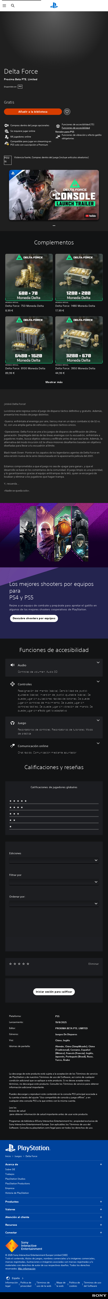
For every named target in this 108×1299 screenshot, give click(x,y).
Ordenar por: (17, 896)
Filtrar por (15, 875)
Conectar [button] (54, 1232)
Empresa (9, 1188)
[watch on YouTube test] (90, 215)
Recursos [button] (54, 1225)
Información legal (11, 1284)
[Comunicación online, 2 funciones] (54, 748)
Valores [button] (54, 1209)
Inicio (8, 1156)
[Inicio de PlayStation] (54, 6)
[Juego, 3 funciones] (54, 727)
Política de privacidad (25, 1284)
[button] (76, 128)
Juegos (18, 1156)
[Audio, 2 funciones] (54, 668)
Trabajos (9, 1174)
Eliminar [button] (93, 963)
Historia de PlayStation (17, 1192)
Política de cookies (74, 1284)
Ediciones (15, 853)
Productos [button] (54, 1202)
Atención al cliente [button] (54, 1217)
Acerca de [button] (54, 1164)
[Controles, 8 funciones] (54, 696)
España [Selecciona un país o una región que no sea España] (14, 1278)
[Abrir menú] (4, 5)
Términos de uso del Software (92, 1284)
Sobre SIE (10, 1169)
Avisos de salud (17, 1110)
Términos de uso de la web (44, 1284)
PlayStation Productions (17, 1183)
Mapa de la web (61, 1284)
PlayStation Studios (15, 1178)
